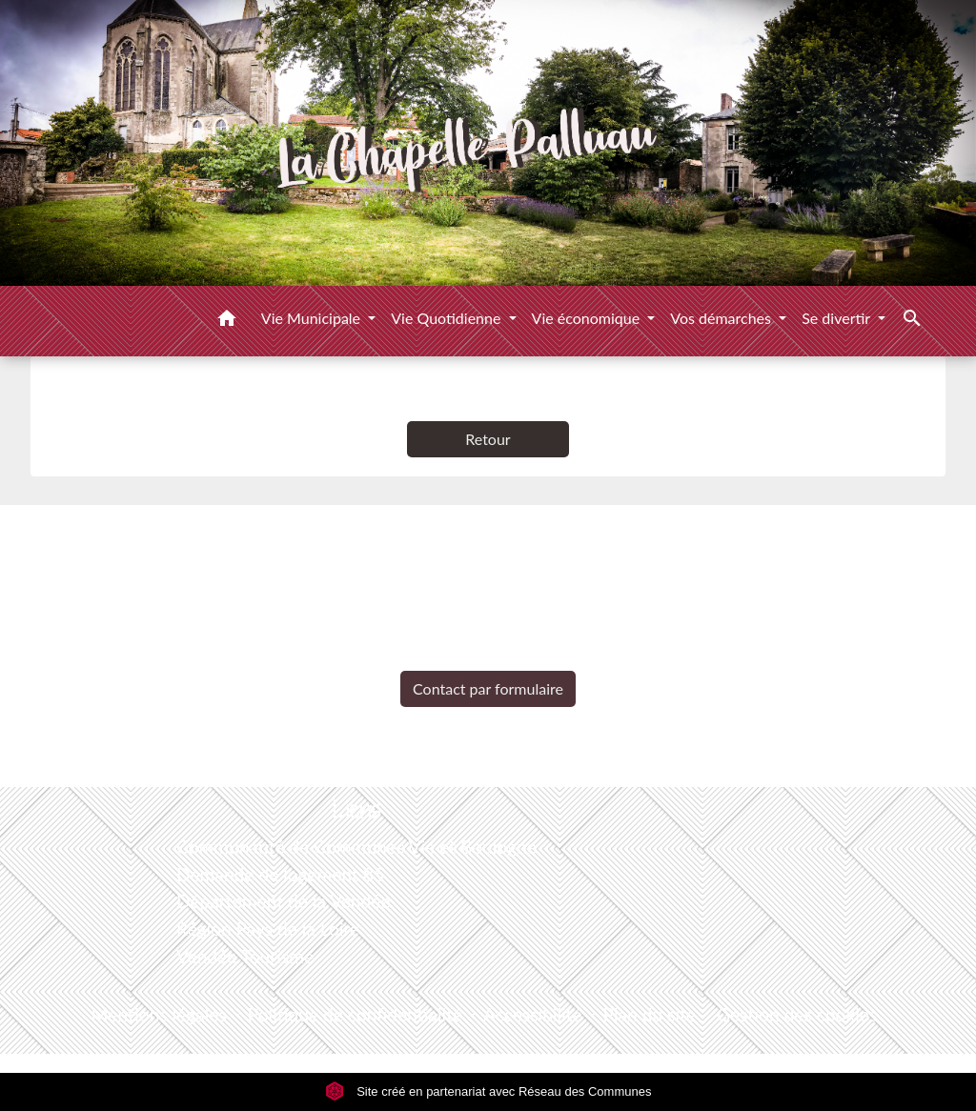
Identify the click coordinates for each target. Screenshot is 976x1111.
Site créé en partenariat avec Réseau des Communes (488, 1091)
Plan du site (649, 1014)
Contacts (488, 538)
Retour (487, 439)
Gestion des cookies (797, 1014)
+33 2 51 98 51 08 (488, 656)
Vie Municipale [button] (312, 318)
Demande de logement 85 (280, 874)
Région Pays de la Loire (267, 928)
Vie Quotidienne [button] (447, 318)
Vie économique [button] (588, 318)
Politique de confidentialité (355, 1014)
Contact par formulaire (488, 688)
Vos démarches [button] (722, 318)
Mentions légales (159, 1014)
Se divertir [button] (838, 318)
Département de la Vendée (283, 901)
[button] (227, 321)
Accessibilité (532, 1014)
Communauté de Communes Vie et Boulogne (356, 847)
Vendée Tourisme (245, 956)
